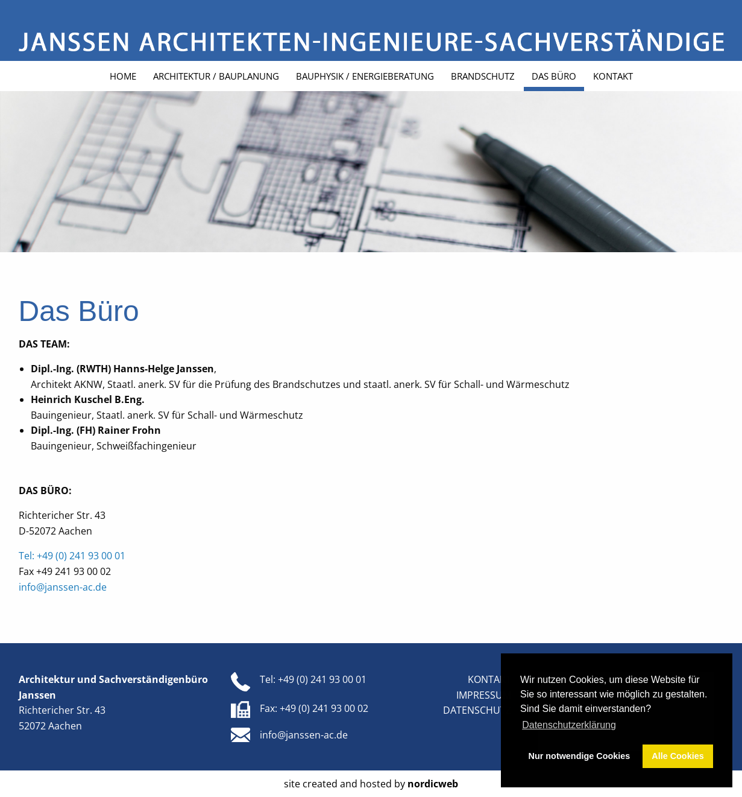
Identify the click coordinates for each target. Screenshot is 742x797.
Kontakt (613, 76)
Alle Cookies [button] (677, 756)
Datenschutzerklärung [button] (569, 725)
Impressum (483, 695)
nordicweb (432, 783)
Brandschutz (483, 76)
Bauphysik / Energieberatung (365, 76)
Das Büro (554, 76)
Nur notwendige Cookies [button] (579, 756)
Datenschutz (477, 710)
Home (123, 76)
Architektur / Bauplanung (216, 76)
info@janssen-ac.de (63, 587)
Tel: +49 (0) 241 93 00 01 (72, 555)
